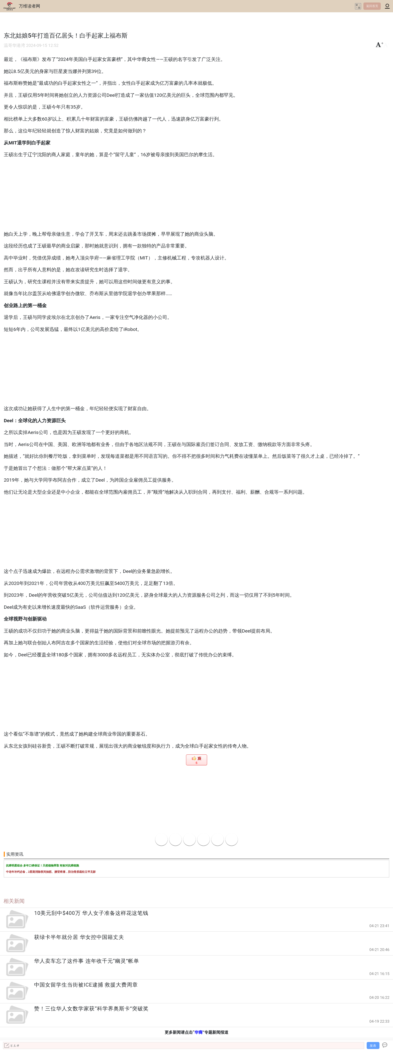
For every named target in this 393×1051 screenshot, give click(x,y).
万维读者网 (29, 6)
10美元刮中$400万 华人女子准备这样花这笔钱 (91, 913)
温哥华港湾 (14, 45)
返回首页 (372, 6)
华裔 (198, 1032)
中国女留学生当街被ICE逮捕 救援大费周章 (86, 985)
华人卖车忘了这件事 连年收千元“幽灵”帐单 (86, 961)
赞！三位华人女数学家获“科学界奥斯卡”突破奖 (91, 1009)
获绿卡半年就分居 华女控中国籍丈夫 (79, 937)
